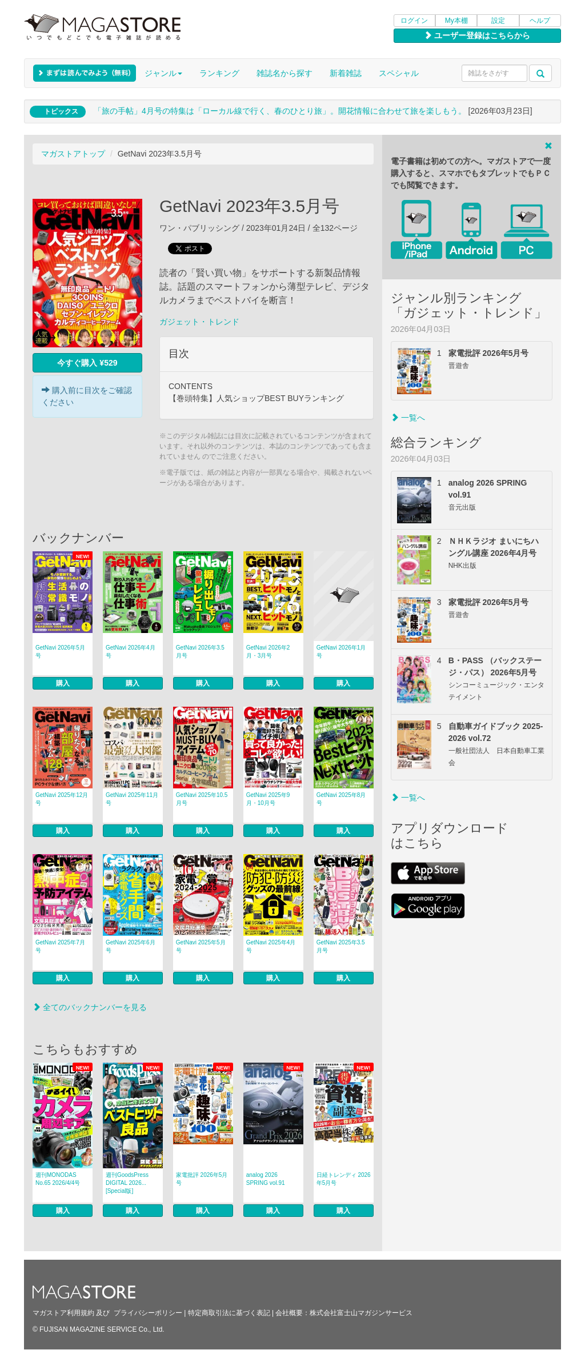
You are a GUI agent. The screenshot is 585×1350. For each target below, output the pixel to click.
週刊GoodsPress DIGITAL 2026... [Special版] (127, 1183)
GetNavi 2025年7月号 (60, 946)
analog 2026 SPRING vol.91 (265, 1179)
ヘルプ (540, 21)
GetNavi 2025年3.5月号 (340, 946)
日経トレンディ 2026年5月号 (343, 1179)
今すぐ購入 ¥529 (87, 362)
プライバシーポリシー (148, 1313)
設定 (498, 21)
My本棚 (456, 21)
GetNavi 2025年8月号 (341, 799)
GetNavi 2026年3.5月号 (200, 651)
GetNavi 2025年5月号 (201, 946)
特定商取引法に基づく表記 (229, 1313)
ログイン (414, 21)
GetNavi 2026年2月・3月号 (268, 651)
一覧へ (408, 417)
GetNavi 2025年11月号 (132, 799)
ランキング (219, 73)
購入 (63, 683)
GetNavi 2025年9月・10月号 (268, 799)
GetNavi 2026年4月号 (130, 651)
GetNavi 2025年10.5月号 (202, 799)
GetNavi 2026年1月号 (341, 651)
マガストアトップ (73, 153)
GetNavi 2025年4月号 (271, 946)
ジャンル (163, 73)
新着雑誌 (346, 73)
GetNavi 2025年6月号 (130, 946)
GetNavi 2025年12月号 (61, 799)
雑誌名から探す (284, 73)
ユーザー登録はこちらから (477, 35)
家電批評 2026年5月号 (202, 1179)
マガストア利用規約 (63, 1313)
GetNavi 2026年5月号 (60, 651)
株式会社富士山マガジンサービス (361, 1313)
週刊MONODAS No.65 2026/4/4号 (57, 1179)
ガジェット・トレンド (199, 321)
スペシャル (399, 73)
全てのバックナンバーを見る (90, 1007)
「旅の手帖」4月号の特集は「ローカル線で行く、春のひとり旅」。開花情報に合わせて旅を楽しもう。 (280, 110)
